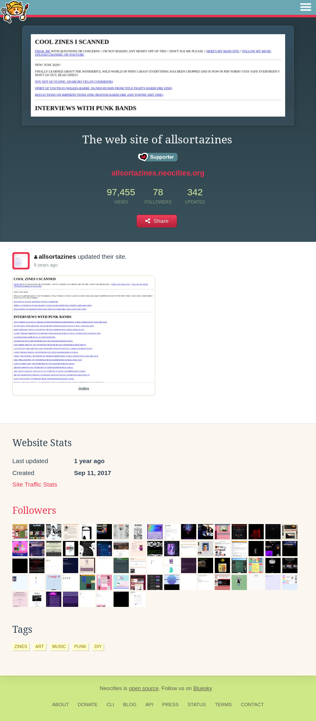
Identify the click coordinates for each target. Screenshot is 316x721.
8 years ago (45, 264)
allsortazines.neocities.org (158, 173)
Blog (130, 704)
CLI (110, 704)
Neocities (111, 688)
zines (20, 646)
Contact (252, 704)
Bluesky (202, 688)
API (149, 704)
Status (197, 704)
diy (98, 646)
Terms (223, 704)
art (39, 646)
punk (80, 646)
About (60, 704)
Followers (34, 510)
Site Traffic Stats (34, 484)
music (59, 646)
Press (170, 704)
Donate (88, 704)
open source (143, 688)
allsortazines (55, 256)
